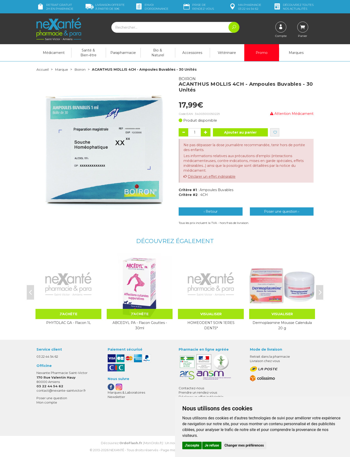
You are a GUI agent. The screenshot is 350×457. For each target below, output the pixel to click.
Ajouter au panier (240, 132)
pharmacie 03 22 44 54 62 (244, 6)
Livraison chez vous (265, 361)
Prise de (198, 6)
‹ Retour (211, 211)
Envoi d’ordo (151, 6)
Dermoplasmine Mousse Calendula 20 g (282, 325)
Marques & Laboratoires (126, 392)
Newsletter (116, 396)
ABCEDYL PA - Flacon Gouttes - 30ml (140, 325)
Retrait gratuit (54, 6)
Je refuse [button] (212, 445)
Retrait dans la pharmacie (270, 356)
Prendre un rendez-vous (198, 392)
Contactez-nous (191, 388)
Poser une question (51, 398)
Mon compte (46, 402)
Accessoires (192, 53)
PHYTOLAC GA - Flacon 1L (68, 322)
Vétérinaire (227, 53)
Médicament (54, 53)
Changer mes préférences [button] (244, 445)
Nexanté (116, 450)
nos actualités (293, 6)
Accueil (42, 69)
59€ (105, 6)
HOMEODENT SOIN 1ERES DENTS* (211, 325)
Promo (262, 53)
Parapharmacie (123, 53)
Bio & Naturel (157, 52)
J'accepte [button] (192, 445)
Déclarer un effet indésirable (212, 176)
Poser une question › (281, 211)
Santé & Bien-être (88, 52)
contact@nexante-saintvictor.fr (61, 390)
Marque (61, 69)
